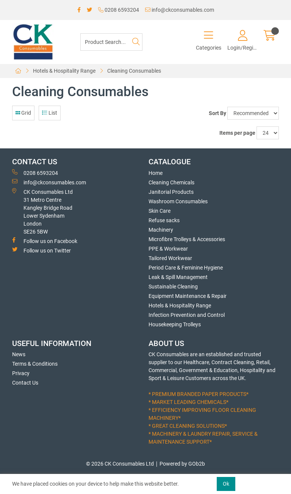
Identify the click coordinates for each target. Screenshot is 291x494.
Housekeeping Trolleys (175, 324)
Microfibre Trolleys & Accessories (187, 239)
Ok (226, 484)
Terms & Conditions (35, 364)
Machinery (161, 230)
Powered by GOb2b (182, 464)
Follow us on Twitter (41, 250)
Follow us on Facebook (44, 240)
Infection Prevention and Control (187, 315)
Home (156, 173)
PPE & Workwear (168, 249)
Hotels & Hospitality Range (64, 71)
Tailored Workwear (170, 258)
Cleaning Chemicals (171, 182)
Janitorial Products (171, 192)
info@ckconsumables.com (179, 10)
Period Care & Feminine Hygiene (186, 268)
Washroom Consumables (178, 201)
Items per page (237, 133)
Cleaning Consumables (134, 71)
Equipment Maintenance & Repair (188, 296)
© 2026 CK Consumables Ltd (120, 464)
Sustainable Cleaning (173, 287)
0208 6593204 (118, 10)
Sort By (217, 113)
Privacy (21, 373)
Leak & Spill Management (178, 277)
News (18, 354)
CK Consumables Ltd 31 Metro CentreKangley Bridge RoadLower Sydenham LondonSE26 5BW (42, 211)
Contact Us (25, 383)
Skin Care (160, 211)
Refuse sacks (164, 220)
